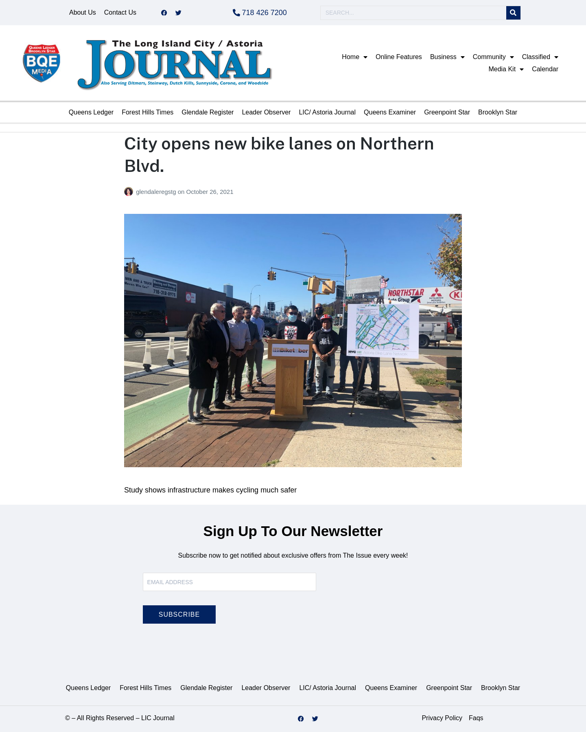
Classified (540, 57)
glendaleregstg (157, 191)
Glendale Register (207, 112)
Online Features (399, 56)
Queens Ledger (91, 112)
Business (447, 57)
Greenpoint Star (447, 112)
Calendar (545, 69)
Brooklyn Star (497, 112)
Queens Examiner (390, 112)
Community (493, 57)
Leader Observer (266, 112)
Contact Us (120, 12)
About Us (82, 12)
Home (354, 57)
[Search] (513, 13)
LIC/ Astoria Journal (327, 112)
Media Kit (506, 69)
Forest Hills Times (147, 112)
